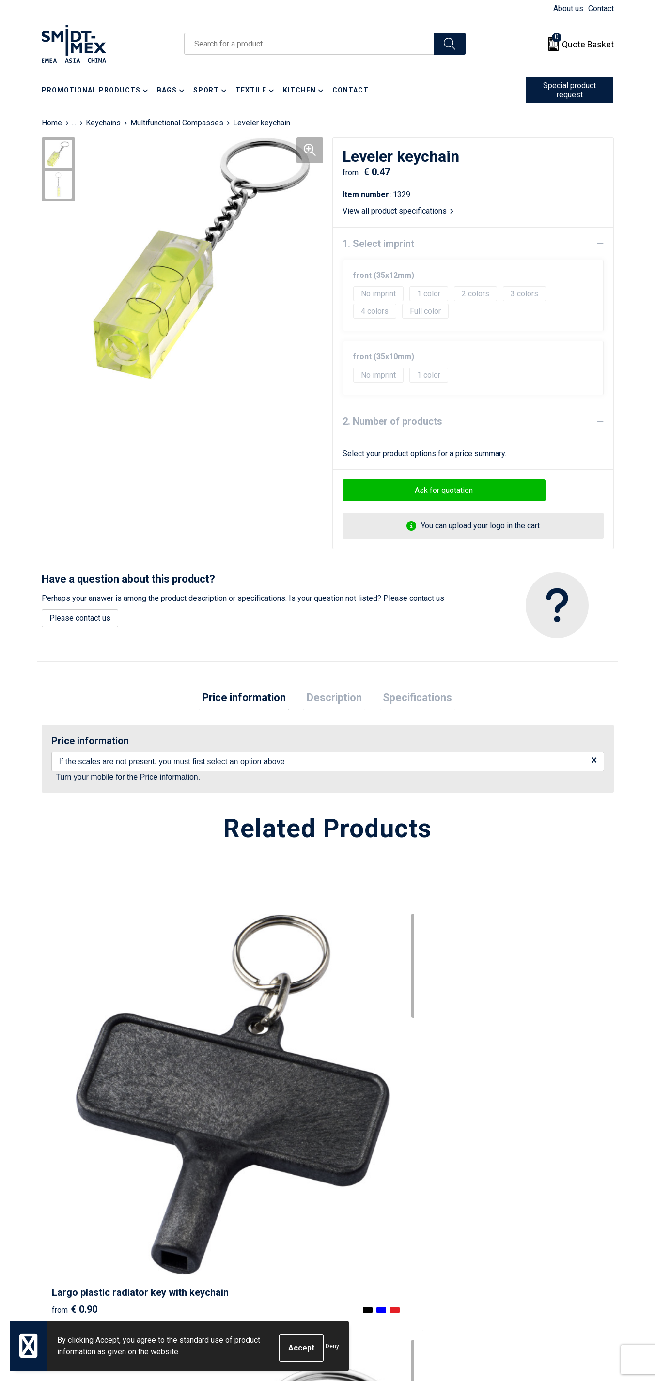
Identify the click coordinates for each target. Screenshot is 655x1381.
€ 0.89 (360, 1088)
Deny (332, 1348)
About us (568, 8)
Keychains (103, 122)
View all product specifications (398, 210)
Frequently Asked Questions (246, 1222)
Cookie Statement (511, 1207)
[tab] (250, 699)
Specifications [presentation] (411, 699)
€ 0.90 (74, 1088)
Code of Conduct (509, 1236)
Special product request (569, 90)
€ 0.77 (503, 1102)
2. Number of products (392, 421)
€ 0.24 (217, 1073)
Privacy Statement (512, 1222)
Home (52, 122)
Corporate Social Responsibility (534, 1251)
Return (350, 1207)
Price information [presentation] (250, 699)
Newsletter (216, 1207)
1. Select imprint (378, 243)
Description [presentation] (334, 699)
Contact (601, 8)
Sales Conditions (510, 1192)
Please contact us (79, 618)
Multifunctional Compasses (176, 122)
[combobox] (309, 44)
